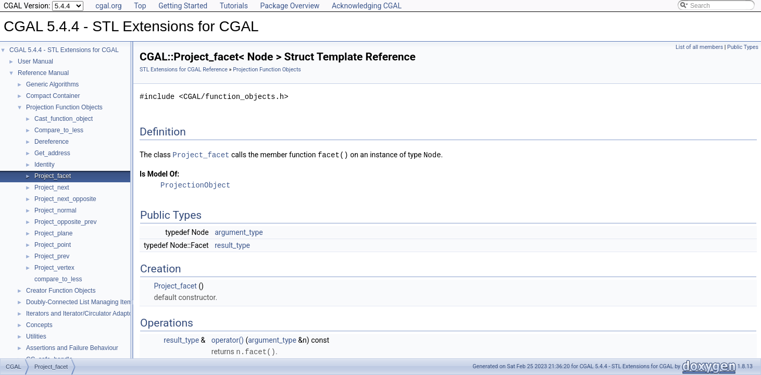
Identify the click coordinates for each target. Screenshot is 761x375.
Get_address (52, 153)
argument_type (239, 232)
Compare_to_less (58, 130)
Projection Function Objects (64, 107)
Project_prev (51, 256)
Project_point (52, 244)
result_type (232, 245)
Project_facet (52, 176)
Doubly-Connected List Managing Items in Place (92, 302)
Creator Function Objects (60, 290)
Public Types (742, 47)
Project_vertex (54, 267)
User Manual (35, 61)
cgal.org (108, 6)
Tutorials (234, 6)
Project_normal (55, 210)
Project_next (51, 187)
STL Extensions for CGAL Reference (184, 69)
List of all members (699, 47)
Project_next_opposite (65, 199)
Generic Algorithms (52, 84)
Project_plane (53, 233)
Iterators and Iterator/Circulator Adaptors (82, 313)
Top (140, 6)
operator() (227, 339)
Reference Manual (43, 73)
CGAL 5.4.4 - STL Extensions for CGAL (64, 50)
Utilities (36, 336)
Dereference (51, 141)
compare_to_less (58, 279)
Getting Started (182, 6)
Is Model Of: (159, 173)
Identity (44, 164)
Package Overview (289, 6)
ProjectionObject (195, 185)
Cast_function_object (63, 118)
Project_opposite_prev (65, 222)
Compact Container (53, 95)
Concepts (39, 325)
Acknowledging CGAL (367, 6)
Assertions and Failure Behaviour (72, 348)
